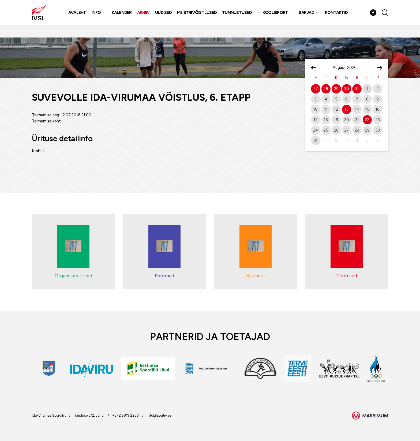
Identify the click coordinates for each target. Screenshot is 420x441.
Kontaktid (338, 18)
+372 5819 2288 (125, 415)
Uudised (166, 18)
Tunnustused (239, 18)
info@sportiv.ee (159, 415)
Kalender (124, 18)
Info (98, 18)
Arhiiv (145, 18)
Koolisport (277, 18)
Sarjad (309, 18)
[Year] (354, 67)
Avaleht (79, 18)
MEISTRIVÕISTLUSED (199, 18)
